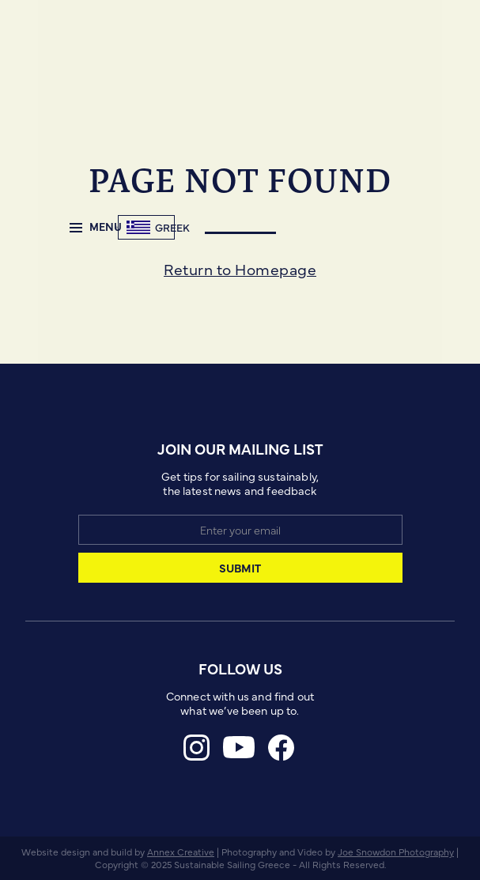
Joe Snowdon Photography (396, 851)
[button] (89, 228)
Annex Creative (180, 851)
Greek (172, 227)
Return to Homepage (240, 268)
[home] (116, 227)
